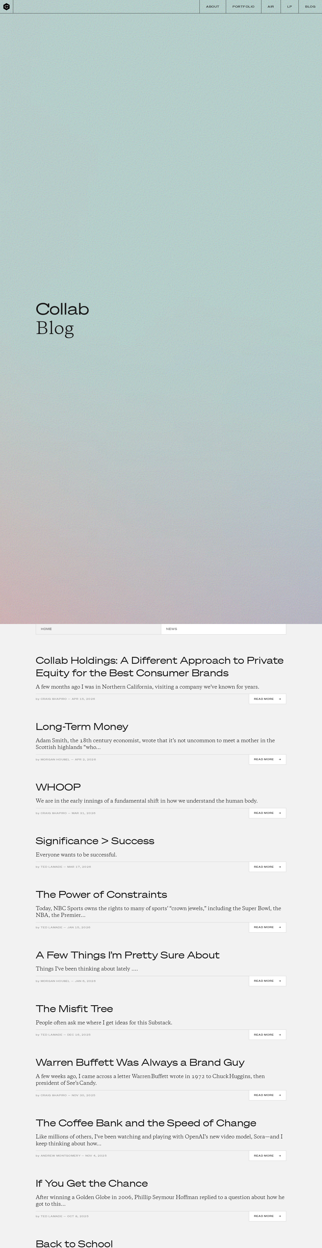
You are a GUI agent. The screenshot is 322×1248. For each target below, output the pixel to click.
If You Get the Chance (92, 1183)
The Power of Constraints (101, 894)
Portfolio (244, 6)
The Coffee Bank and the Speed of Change (146, 1122)
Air (271, 6)
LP (289, 6)
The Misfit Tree (74, 1008)
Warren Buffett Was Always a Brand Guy (140, 1062)
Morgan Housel (55, 759)
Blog (310, 6)
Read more (264, 699)
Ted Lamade (52, 867)
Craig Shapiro (54, 699)
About (213, 6)
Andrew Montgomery (61, 1155)
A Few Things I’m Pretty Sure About (128, 954)
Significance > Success (95, 840)
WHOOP (58, 787)
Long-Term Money (82, 726)
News (171, 629)
